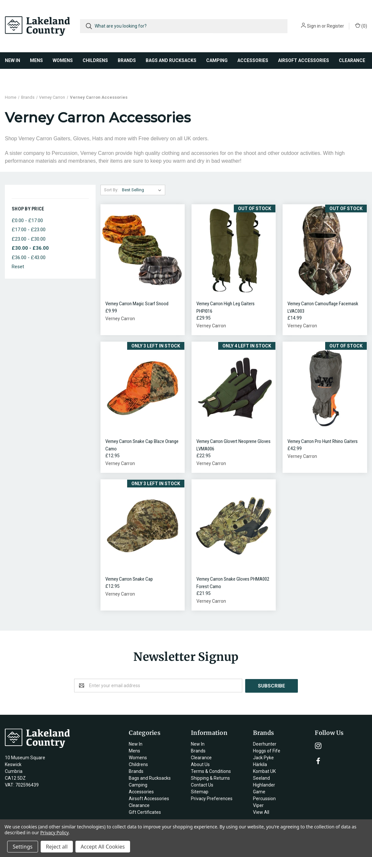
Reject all (57, 846)
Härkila (260, 764)
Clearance (352, 60)
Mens (36, 60)
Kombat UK (264, 771)
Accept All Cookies (103, 846)
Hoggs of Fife (266, 750)
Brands (127, 60)
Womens (63, 60)
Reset (18, 267)
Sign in (314, 26)
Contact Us (202, 784)
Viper (258, 805)
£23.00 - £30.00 (29, 239)
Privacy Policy (54, 832)
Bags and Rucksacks (171, 60)
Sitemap (199, 791)
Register (335, 26)
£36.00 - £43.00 (29, 257)
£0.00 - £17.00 (27, 220)
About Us (200, 764)
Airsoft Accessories (303, 60)
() (361, 26)
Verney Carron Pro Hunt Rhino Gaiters (322, 441)
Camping (217, 60)
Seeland (261, 777)
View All (261, 811)
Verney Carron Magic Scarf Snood (136, 304)
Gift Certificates (145, 811)
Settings (23, 846)
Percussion (264, 798)
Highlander (264, 784)
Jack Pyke (263, 757)
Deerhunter (264, 743)
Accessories (252, 60)
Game (259, 791)
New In (12, 60)
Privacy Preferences (211, 798)
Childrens (95, 60)
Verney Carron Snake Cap (129, 579)
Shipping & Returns (210, 777)
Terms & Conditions (211, 771)
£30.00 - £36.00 (30, 248)
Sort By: (111, 189)
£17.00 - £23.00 (29, 230)
